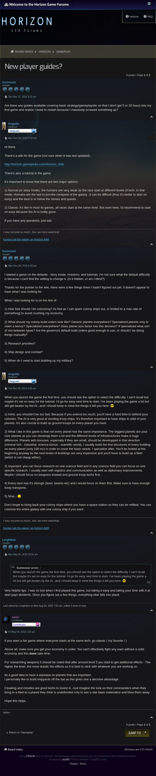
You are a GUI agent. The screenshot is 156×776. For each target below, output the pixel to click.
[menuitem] (148, 16)
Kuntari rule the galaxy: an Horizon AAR (26, 239)
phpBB (65, 759)
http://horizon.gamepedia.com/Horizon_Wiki (34, 164)
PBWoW (30, 756)
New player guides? (33, 66)
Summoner (23, 567)
